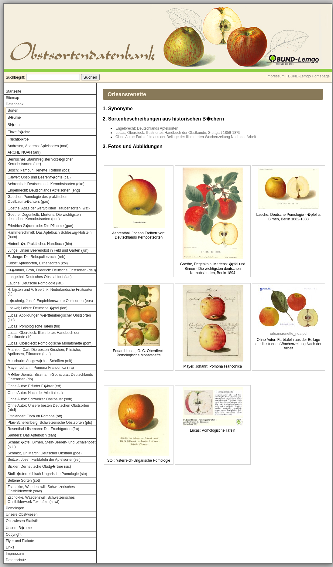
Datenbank (14, 104)
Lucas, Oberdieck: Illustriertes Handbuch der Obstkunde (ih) (44, 335)
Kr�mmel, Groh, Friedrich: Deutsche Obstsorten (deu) (52, 270)
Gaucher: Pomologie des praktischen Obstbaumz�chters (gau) (37, 199)
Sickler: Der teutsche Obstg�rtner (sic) (39, 466)
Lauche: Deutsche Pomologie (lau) (36, 283)
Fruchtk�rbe (18, 139)
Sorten (13, 110)
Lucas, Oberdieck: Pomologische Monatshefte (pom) (50, 343)
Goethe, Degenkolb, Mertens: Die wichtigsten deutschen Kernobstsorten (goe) (44, 216)
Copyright (13, 534)
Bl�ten (13, 125)
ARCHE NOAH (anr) (24, 152)
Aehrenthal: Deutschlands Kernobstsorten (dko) (46, 184)
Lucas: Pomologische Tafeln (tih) (34, 326)
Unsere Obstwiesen (22, 514)
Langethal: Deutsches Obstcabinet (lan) (40, 277)
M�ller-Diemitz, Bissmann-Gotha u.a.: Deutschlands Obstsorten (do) (50, 376)
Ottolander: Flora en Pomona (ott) (35, 416)
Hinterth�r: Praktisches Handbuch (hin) (40, 244)
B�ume (14, 117)
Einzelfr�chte (19, 132)
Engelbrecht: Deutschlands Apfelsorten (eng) (44, 190)
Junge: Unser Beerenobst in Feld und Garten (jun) (48, 250)
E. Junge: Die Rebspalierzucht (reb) (36, 257)
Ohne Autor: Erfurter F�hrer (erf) (34, 386)
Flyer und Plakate (20, 541)
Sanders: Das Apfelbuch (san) (32, 435)
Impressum (275, 76)
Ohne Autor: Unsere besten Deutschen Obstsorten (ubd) (48, 407)
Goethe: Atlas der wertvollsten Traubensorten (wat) (49, 208)
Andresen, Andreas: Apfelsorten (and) (38, 146)
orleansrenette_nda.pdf (288, 333)
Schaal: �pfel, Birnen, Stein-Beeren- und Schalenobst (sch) (52, 444)
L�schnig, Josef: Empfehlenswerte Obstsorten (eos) (50, 301)
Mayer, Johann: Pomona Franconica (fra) (41, 367)
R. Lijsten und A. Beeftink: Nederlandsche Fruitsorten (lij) (50, 291)
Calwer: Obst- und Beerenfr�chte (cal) (39, 177)
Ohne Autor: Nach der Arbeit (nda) (35, 393)
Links (10, 547)
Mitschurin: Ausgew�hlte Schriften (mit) (40, 361)
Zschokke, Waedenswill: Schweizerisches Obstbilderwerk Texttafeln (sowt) (41, 499)
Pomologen (15, 508)
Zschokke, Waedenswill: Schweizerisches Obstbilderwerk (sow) (41, 489)
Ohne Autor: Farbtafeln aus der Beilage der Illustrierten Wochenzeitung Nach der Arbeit (185, 137)
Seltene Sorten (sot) (24, 480)
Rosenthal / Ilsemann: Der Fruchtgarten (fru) (43, 429)
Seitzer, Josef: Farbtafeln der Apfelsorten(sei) (44, 459)
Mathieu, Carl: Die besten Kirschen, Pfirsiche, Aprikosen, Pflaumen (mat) (44, 352)
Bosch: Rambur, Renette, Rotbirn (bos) (39, 170)
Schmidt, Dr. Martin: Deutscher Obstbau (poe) (44, 453)
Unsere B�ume (19, 528)
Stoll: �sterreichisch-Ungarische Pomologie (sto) (47, 474)
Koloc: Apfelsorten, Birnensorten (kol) (38, 263)
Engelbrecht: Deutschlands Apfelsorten (146, 128)
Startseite (13, 91)
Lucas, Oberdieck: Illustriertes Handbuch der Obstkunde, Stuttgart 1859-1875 (177, 133)
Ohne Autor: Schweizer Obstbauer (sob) (40, 399)
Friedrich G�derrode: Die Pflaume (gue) (40, 226)
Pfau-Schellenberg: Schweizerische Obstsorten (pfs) (50, 422)
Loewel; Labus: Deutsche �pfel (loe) (37, 308)
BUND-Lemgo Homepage (309, 76)
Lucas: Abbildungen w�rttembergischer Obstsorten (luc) (49, 317)
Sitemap (12, 98)
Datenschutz (16, 560)
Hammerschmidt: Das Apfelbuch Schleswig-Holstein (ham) (49, 234)
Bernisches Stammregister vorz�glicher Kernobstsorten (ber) (40, 161)
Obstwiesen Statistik (22, 521)
